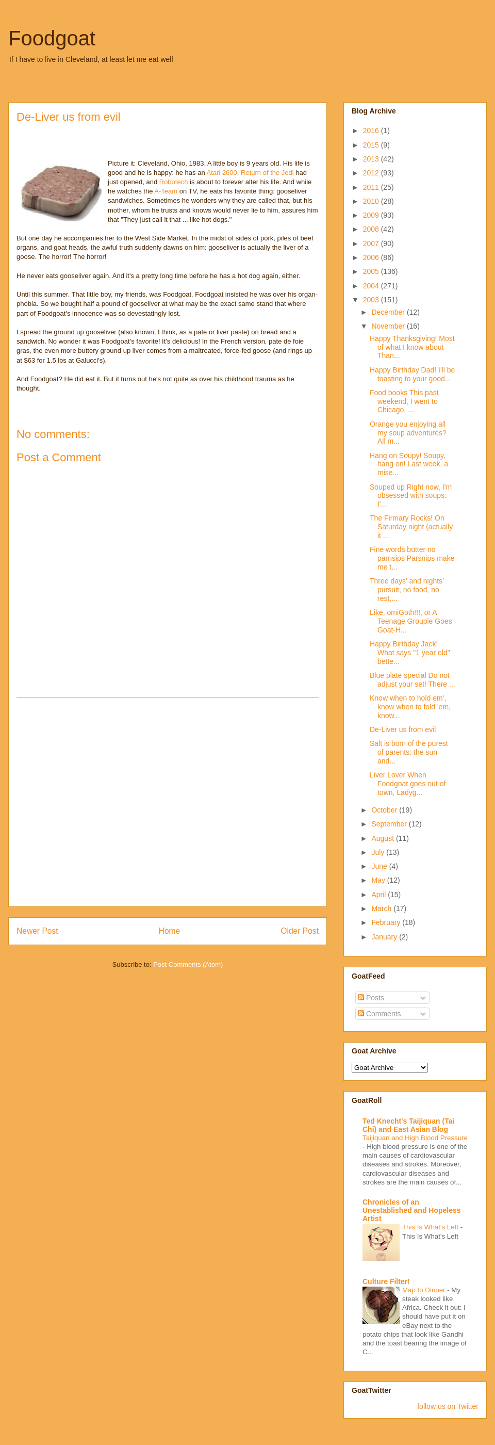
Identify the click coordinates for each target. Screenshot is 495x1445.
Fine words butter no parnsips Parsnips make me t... (412, 558)
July (378, 852)
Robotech (174, 182)
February (386, 922)
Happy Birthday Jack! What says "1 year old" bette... (410, 652)
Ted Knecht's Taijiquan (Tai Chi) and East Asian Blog (408, 1125)
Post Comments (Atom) (188, 964)
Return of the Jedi (268, 172)
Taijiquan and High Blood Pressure (415, 1138)
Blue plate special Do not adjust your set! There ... (412, 679)
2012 (372, 173)
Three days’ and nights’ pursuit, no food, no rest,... (407, 590)
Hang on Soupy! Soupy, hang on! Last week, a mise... (409, 464)
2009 (372, 215)
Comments (379, 1014)
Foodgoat (51, 38)
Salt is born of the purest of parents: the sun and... (409, 752)
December (388, 312)
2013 (372, 159)
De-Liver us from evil (403, 729)
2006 (372, 257)
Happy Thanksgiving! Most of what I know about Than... (412, 347)
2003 (372, 300)
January (385, 937)
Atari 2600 (222, 172)
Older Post (299, 931)
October (385, 810)
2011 (372, 187)
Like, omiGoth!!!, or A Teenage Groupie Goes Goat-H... (411, 621)
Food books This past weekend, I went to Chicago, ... (404, 401)
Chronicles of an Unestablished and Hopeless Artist (411, 1210)
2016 (372, 130)
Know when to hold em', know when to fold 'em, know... (410, 707)
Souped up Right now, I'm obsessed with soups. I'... (411, 496)
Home (169, 931)
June (380, 866)
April (379, 894)
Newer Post (37, 931)
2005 (372, 271)
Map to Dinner (424, 1290)
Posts (371, 998)
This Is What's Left (431, 1227)
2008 (372, 229)
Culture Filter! (386, 1281)
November (388, 326)
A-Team (166, 191)
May (379, 880)
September (389, 824)
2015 (372, 145)
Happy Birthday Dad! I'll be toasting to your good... (412, 374)
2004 (372, 286)
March (382, 908)
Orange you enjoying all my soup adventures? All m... (408, 433)
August (383, 838)
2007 (372, 243)
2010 (372, 201)
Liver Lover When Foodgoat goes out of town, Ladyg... (408, 784)
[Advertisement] (96, 802)
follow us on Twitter (447, 1406)
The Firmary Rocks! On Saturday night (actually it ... (411, 527)
